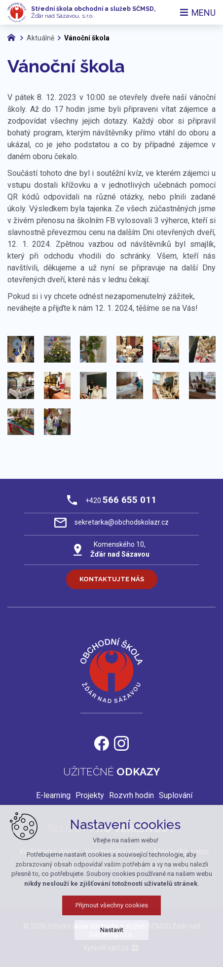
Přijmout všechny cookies (111, 905)
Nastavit (111, 930)
